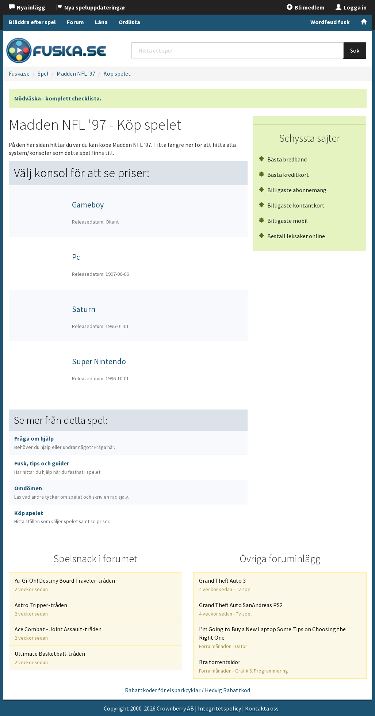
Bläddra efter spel (32, 22)
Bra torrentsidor (243, 666)
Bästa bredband (283, 159)
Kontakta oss (262, 708)
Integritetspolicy (219, 708)
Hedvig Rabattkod (227, 690)
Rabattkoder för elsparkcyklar (162, 690)
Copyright (116, 708)
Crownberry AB (175, 708)
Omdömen (71, 492)
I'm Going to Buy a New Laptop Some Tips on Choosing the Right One (272, 637)
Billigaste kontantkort (292, 205)
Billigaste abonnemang (292, 190)
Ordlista (129, 22)
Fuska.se (19, 73)
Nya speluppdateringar (90, 7)
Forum (75, 22)
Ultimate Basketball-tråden (50, 658)
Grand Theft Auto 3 (225, 585)
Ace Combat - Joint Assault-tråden (58, 633)
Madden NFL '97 (76, 73)
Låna (101, 22)
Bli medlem (306, 7)
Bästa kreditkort (284, 174)
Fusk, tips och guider (58, 467)
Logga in (351, 7)
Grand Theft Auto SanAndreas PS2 (241, 609)
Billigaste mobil (283, 220)
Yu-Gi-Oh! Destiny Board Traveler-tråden (65, 585)
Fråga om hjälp (64, 442)
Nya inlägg (27, 7)
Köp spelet (117, 73)
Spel (43, 73)
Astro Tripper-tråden (41, 609)
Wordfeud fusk (330, 22)
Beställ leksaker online (292, 236)
